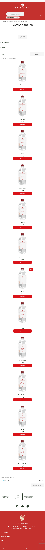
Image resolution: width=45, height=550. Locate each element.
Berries (22, 429)
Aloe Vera (22, 119)
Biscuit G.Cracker (22, 463)
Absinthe (22, 84)
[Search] (15, 14)
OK (22, 37)
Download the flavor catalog (12, 17)
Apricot (23, 222)
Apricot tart (22, 257)
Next (41, 481)
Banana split (22, 360)
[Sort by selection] (15, 54)
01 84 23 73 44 (17, 496)
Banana (23, 326)
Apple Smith (22, 188)
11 (8, 480)
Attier (22, 291)
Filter (37, 54)
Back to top (37, 485)
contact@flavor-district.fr (16, 498)
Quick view (22, 89)
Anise (22, 153)
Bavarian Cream (22, 394)
